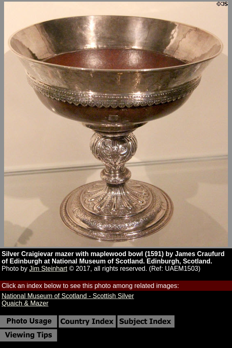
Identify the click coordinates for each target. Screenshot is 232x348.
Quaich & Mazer (25, 303)
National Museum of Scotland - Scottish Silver (68, 295)
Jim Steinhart (48, 268)
